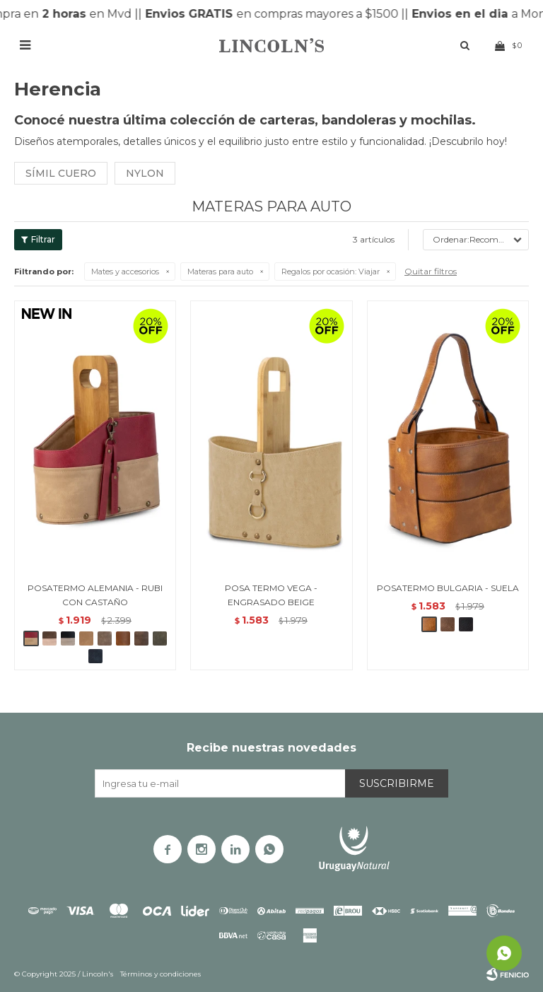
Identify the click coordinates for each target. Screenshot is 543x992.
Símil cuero (60, 173)
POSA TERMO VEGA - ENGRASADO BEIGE (271, 595)
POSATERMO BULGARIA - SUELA (448, 588)
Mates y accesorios (125, 271)
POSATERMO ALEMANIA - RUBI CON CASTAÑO (95, 595)
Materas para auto (220, 271)
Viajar (330, 271)
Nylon (145, 173)
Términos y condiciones (160, 974)
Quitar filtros (430, 271)
